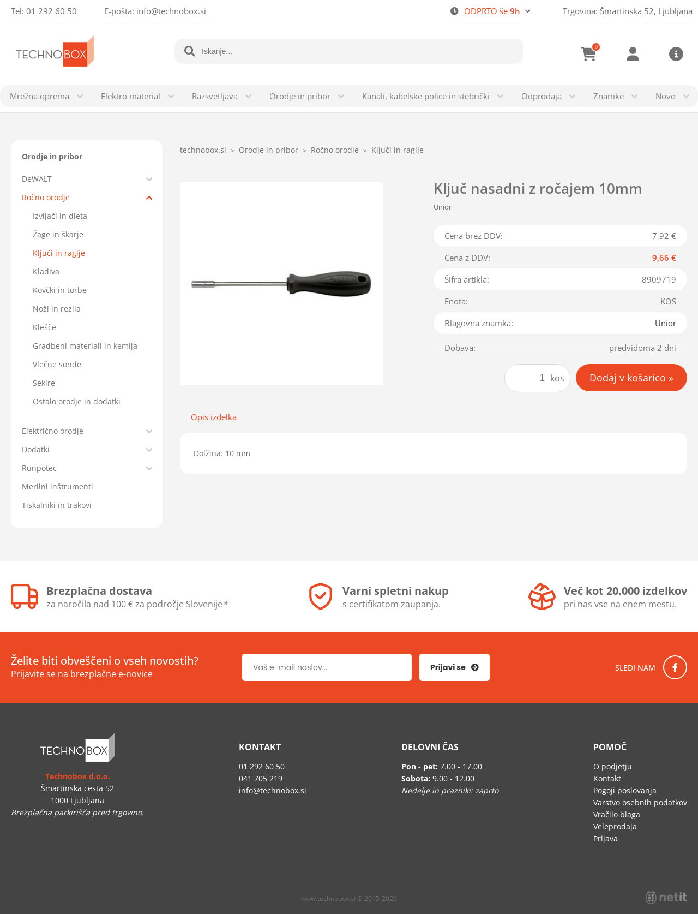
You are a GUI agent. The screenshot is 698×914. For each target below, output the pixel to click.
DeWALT (37, 179)
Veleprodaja (615, 826)
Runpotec (39, 468)
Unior (665, 323)
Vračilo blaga (616, 814)
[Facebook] (675, 667)
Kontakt (607, 778)
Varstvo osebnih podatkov (640, 802)
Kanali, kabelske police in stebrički (426, 96)
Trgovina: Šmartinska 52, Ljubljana (628, 10)
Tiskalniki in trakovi (57, 505)
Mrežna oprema (39, 96)
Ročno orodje (46, 197)
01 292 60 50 (51, 10)
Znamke (608, 96)
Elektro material (130, 96)
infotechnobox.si (171, 10)
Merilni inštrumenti (57, 486)
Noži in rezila (57, 308)
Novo (665, 96)
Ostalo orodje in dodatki (77, 401)
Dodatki (36, 449)
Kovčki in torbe (60, 290)
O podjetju (612, 766)
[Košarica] (589, 54)
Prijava (632, 54)
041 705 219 (260, 778)
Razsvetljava (215, 96)
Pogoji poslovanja (625, 790)
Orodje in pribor (299, 96)
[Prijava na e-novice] (454, 667)
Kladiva (46, 271)
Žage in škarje (58, 234)
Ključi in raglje (59, 253)
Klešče (44, 327)
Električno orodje (52, 431)
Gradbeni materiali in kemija (85, 345)
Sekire (44, 383)
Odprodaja (541, 96)
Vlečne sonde (57, 364)
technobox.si (203, 150)
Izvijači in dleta (60, 216)
